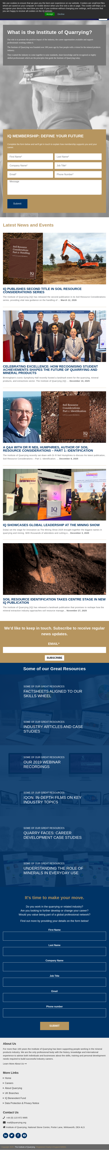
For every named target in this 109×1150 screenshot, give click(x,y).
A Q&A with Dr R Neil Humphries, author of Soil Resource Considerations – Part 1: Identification (48, 448)
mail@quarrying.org (16, 1122)
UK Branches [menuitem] (12, 1093)
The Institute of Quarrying (25, 1147)
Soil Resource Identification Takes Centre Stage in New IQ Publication (50, 600)
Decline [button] (61, 14)
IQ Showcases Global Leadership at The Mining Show (52, 525)
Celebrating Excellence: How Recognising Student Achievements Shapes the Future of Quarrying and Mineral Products (51, 370)
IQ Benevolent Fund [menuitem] (15, 1098)
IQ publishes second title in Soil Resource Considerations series (42, 290)
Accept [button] (49, 14)
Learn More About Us (15, 1063)
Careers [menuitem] (9, 1083)
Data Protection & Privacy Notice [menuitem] (22, 1103)
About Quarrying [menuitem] (13, 1088)
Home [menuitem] (8, 1078)
